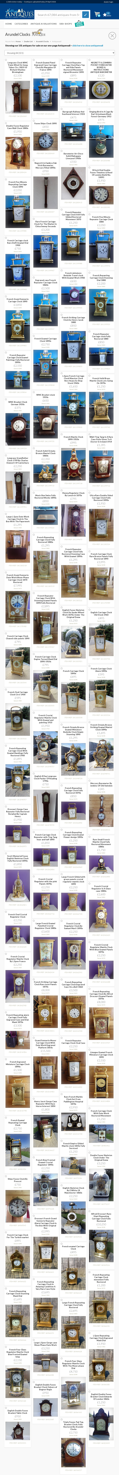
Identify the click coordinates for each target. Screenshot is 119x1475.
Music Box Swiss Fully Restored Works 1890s (45, 496)
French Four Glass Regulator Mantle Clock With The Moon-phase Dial (73, 1364)
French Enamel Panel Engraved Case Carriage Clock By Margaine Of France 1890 (45, 66)
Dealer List (28, 41)
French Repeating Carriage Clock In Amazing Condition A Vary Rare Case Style (45, 1285)
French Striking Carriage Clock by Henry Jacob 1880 (73, 319)
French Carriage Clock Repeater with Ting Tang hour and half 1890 (45, 837)
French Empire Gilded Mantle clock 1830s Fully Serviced (73, 1145)
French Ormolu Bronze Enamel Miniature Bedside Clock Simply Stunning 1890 (73, 731)
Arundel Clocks (42, 41)
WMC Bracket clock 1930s (45, 396)
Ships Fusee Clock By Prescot (18, 1180)
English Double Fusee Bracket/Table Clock (18, 1411)
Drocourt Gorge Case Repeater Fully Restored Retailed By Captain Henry (17, 813)
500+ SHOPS (65, 23)
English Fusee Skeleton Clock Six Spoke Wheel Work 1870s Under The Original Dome (73, 613)
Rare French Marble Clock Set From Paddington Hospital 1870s (73, 1100)
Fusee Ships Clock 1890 (45, 123)
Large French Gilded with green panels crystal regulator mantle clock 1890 (73, 880)
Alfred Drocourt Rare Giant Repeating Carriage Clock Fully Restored (101, 1217)
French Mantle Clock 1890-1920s (73, 438)
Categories (21, 23)
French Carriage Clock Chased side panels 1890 (17, 637)
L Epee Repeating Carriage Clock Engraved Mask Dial (101, 1338)
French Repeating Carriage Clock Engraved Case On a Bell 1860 (73, 984)
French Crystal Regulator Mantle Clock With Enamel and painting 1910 (45, 719)
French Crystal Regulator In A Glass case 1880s (101, 888)
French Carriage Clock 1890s (73, 672)
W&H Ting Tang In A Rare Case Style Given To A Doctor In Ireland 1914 (101, 439)
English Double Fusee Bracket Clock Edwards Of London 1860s (101, 1396)
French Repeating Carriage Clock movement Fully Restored (101, 1278)
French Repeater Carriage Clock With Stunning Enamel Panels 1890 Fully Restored (45, 599)
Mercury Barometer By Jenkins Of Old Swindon (101, 784)
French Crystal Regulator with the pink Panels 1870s (45, 881)
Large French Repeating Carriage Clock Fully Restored (73, 1305)
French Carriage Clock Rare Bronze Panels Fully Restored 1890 (101, 556)
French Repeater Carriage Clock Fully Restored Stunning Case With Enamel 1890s (73, 553)
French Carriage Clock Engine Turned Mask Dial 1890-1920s (45, 659)
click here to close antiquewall (87, 45)
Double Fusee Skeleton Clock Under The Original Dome (101, 1157)
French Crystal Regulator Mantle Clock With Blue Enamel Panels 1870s (101, 948)
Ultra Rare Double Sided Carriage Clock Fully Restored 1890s (101, 497)
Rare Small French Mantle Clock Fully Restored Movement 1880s (101, 843)
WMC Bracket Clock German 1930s (17, 403)
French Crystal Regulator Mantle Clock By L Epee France (18, 959)
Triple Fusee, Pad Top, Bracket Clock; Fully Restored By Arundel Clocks (73, 1425)
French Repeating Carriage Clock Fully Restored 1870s (73, 790)
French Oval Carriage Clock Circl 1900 (18, 693)
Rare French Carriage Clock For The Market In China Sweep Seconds (45, 224)
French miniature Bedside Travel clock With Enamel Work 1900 (73, 275)
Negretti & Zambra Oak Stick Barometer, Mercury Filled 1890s (46, 165)
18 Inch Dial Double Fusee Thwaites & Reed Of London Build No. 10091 (101, 173)
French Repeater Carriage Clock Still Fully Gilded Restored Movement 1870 (73, 216)
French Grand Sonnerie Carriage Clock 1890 (18, 300)
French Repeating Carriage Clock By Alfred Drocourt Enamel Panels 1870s (101, 995)
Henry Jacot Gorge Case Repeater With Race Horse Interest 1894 (45, 1103)
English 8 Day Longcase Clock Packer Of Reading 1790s (45, 778)
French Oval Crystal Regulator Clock (17, 915)
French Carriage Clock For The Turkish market (18, 1236)
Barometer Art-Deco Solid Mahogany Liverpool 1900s (73, 156)
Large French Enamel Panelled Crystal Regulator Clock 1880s (45, 925)
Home (8, 23)
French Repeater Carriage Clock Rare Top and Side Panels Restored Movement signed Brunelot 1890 (73, 67)
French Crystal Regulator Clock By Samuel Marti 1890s (73, 925)
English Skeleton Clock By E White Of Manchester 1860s (73, 1190)
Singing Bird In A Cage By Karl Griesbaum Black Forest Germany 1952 (101, 114)
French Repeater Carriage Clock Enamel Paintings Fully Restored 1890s (17, 358)
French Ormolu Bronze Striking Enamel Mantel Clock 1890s (101, 727)
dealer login (108, 2)
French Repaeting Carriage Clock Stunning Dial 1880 (101, 277)
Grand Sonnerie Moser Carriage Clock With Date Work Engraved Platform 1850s (45, 1044)
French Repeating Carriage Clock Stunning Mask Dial (17, 1293)
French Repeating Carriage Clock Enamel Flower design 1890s (73, 834)
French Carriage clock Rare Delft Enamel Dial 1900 (17, 242)
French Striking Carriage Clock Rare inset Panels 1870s (45, 984)
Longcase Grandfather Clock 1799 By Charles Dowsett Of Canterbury (18, 460)
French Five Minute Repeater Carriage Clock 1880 (101, 219)
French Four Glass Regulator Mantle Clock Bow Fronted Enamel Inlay (18, 1353)
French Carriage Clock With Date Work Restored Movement (101, 1113)
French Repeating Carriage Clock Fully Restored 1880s (45, 539)
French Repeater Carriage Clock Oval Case (73, 1041)
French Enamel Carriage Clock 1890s (45, 339)
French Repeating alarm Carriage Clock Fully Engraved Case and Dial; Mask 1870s (17, 1018)
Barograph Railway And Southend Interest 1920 (73, 112)
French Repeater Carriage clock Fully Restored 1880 (101, 336)
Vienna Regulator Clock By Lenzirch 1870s (73, 494)
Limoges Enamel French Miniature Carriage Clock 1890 (101, 1054)
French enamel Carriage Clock (73, 1247)
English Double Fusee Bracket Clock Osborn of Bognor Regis (45, 1387)
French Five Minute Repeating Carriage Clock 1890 (17, 184)
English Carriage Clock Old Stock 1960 (101, 613)
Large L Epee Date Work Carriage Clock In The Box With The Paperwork (17, 519)
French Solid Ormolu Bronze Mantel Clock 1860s (45, 453)
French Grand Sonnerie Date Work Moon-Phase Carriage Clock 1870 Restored (17, 578)
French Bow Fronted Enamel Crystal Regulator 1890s (45, 1162)
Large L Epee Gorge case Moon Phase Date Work (45, 1343)
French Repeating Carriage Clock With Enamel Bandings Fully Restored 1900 (17, 752)
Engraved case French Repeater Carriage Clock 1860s (45, 282)
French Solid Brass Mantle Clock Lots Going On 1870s (101, 380)
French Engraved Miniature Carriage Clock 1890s (17, 1064)
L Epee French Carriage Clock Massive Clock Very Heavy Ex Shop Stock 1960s (73, 379)
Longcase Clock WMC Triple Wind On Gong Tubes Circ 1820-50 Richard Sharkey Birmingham (18, 67)
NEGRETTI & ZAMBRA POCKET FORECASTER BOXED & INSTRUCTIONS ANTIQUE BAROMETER (101, 67)
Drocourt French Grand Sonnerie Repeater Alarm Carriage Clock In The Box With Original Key (46, 1223)
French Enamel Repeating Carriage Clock (17, 1122)
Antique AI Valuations (44, 23)
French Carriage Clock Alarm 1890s (101, 669)
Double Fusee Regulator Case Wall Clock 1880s (17, 127)
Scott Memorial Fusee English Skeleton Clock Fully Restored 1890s (17, 858)
